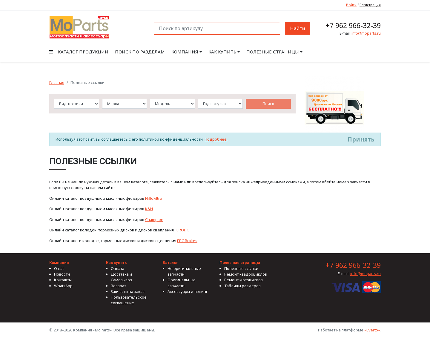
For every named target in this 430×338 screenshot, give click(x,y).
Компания (184, 52)
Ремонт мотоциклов (243, 279)
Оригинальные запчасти (182, 282)
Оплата (117, 268)
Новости (62, 274)
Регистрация (370, 4)
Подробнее (216, 139)
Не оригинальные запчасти (184, 271)
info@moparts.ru (366, 33)
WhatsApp (63, 285)
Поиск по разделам (140, 52)
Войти (351, 4)
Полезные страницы (272, 52)
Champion (154, 219)
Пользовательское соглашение (129, 299)
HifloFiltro (153, 198)
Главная (56, 82)
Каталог (170, 262)
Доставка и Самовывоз (121, 276)
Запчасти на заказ (128, 291)
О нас (59, 268)
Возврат (118, 285)
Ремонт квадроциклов (245, 274)
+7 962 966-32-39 (353, 25)
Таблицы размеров (242, 285)
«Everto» (372, 330)
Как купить (222, 52)
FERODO (182, 230)
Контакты (63, 279)
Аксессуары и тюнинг (188, 291)
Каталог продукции (78, 52)
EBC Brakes (187, 240)
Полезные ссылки (241, 268)
